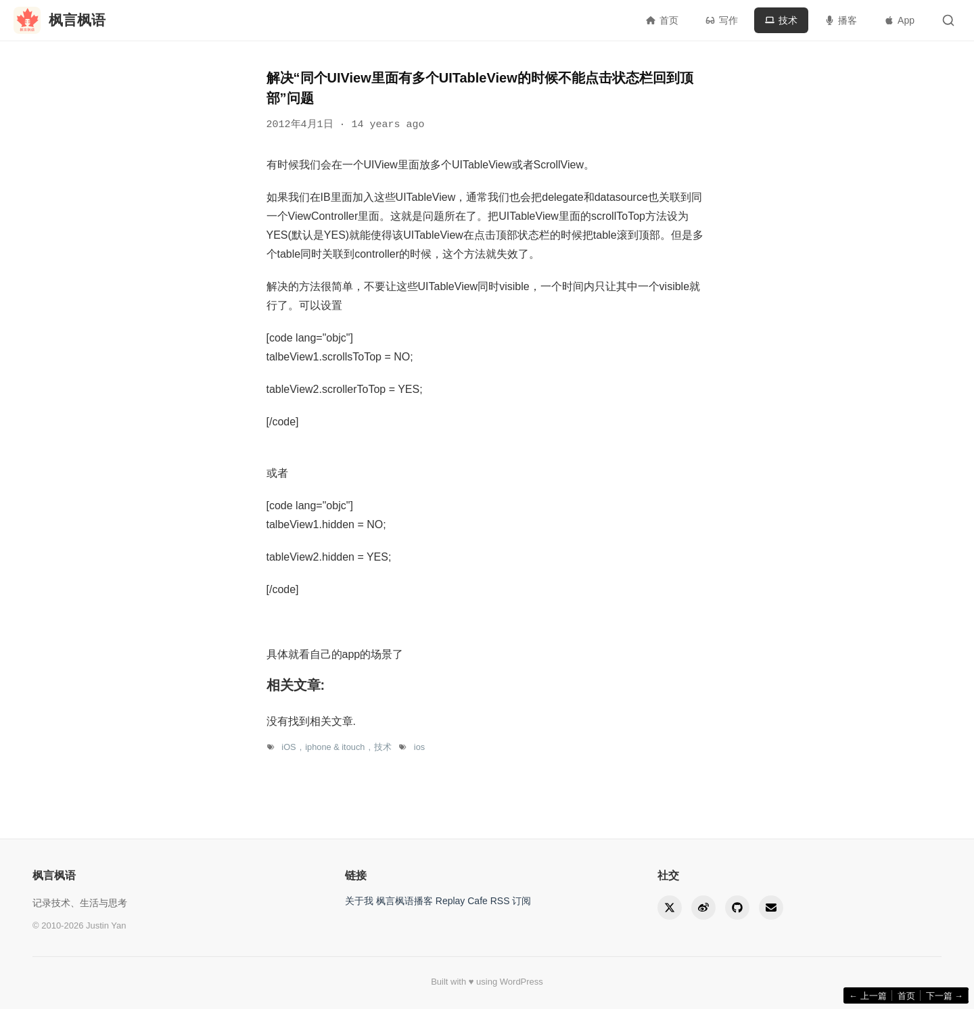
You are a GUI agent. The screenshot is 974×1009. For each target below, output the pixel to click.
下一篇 (944, 996)
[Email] (771, 907)
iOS (288, 747)
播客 (841, 20)
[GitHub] (737, 907)
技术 (781, 20)
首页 (662, 20)
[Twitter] (669, 907)
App (899, 20)
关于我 (359, 900)
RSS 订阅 (511, 900)
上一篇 (867, 996)
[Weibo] (703, 907)
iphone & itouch (335, 747)
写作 (721, 20)
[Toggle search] (948, 20)
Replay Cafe (462, 900)
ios (419, 747)
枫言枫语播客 (404, 900)
